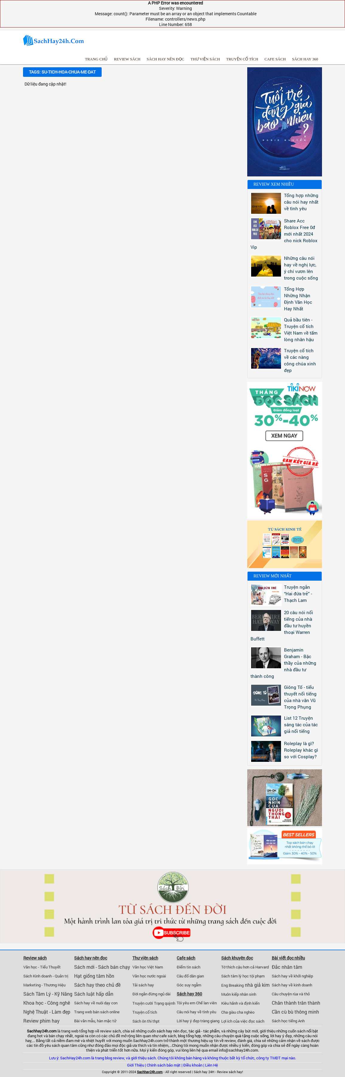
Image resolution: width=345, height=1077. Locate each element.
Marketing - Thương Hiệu (44, 985)
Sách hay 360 (305, 59)
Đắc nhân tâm (287, 967)
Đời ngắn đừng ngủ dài (151, 994)
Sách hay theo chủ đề (97, 985)
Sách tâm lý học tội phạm (243, 976)
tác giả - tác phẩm (204, 1031)
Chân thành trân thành (296, 1003)
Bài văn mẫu (84, 1020)
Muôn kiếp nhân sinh (238, 994)
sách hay (164, 1031)
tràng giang (209, 1020)
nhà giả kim (257, 985)
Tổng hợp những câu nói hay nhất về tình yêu (301, 201)
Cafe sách (275, 59)
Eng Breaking (232, 985)
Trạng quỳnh (164, 1003)
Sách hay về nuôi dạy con (95, 1003)
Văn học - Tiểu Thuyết (42, 967)
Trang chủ (96, 59)
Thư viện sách (205, 59)
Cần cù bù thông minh (295, 1012)
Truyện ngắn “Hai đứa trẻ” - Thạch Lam (298, 593)
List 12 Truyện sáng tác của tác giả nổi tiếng (301, 724)
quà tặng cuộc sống (251, 1035)
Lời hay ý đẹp (188, 1020)
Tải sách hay (143, 985)
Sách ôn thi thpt (146, 1021)
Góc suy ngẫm (189, 985)
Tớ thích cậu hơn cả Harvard (245, 967)
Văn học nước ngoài (149, 976)
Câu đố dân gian (190, 976)
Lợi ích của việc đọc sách (242, 1021)
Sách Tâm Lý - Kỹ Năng (47, 994)
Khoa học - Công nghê (46, 1003)
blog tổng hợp (189, 1035)
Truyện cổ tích (242, 59)
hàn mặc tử (106, 1020)
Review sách (127, 59)
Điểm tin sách (188, 967)
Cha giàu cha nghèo (237, 1012)
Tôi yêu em (186, 1003)
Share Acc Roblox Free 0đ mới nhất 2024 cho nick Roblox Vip (284, 234)
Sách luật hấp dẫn (93, 994)
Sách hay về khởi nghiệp (292, 976)
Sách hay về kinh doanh (292, 985)
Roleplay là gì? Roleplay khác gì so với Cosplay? (301, 749)
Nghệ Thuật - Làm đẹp (46, 1012)
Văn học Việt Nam (147, 967)
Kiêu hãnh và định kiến (240, 1003)
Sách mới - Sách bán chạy (102, 967)
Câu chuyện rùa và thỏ (291, 994)
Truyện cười (142, 1003)
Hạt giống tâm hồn (94, 976)
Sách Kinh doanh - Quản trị (45, 976)
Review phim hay (41, 1020)
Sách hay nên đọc (165, 59)
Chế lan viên (206, 1003)
